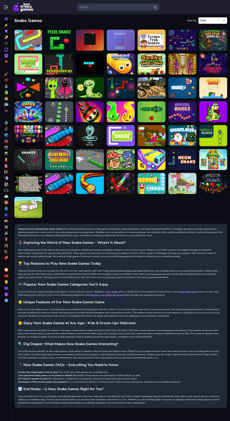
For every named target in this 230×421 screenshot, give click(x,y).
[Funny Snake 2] (182, 87)
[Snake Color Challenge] (121, 64)
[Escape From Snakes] (151, 40)
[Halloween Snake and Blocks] (28, 135)
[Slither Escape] (28, 40)
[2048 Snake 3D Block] (59, 111)
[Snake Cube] (121, 87)
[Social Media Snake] (151, 183)
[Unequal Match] (28, 183)
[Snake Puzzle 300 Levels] (121, 111)
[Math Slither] (59, 183)
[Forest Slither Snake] (121, 159)
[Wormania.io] (121, 183)
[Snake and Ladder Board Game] (213, 159)
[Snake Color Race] (28, 111)
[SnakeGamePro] (90, 40)
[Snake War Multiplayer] (182, 40)
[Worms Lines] (28, 64)
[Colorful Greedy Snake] (28, 87)
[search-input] (115, 7)
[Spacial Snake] (182, 111)
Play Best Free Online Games (23, 7)
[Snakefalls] (151, 135)
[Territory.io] (59, 64)
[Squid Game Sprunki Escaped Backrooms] (182, 64)
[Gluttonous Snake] (213, 111)
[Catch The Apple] (182, 183)
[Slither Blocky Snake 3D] (90, 159)
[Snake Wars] (90, 111)
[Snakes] (28, 159)
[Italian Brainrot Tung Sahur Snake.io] (213, 40)
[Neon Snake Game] (182, 159)
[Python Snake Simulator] (151, 87)
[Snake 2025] (121, 40)
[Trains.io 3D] (90, 183)
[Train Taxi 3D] (151, 159)
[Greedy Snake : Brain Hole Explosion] (151, 64)
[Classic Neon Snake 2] (90, 135)
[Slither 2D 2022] (59, 135)
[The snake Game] (90, 87)
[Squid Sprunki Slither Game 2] (59, 87)
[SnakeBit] (90, 64)
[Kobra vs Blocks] (213, 135)
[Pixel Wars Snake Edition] (59, 159)
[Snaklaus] (182, 135)
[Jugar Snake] (121, 135)
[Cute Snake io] (28, 207)
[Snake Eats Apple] (151, 111)
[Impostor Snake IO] (213, 183)
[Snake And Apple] (213, 87)
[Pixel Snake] (59, 40)
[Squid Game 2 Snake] (213, 64)
